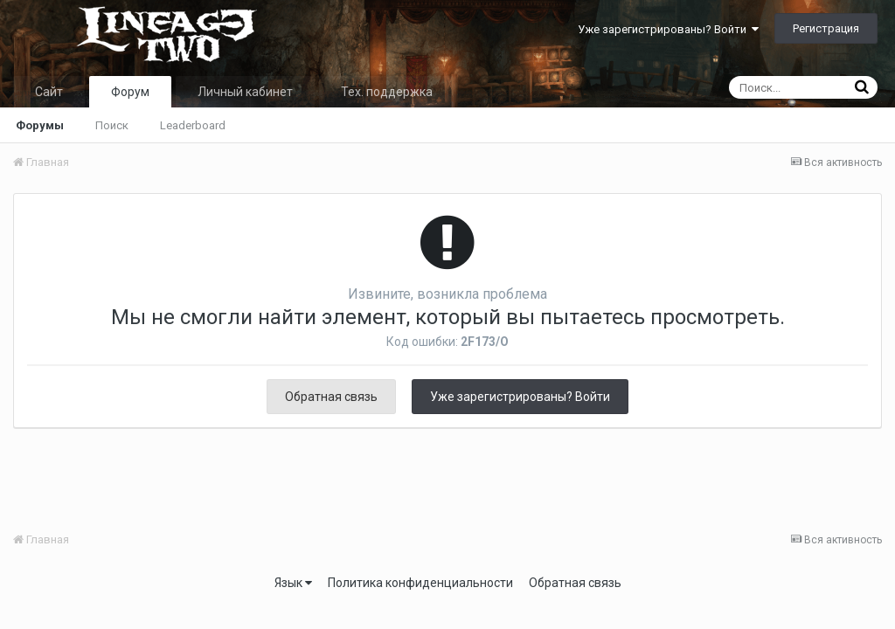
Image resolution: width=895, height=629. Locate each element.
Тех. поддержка (387, 92)
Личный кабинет (245, 92)
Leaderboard (192, 125)
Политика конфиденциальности (420, 583)
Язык (293, 583)
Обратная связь (331, 397)
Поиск (111, 125)
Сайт (49, 92)
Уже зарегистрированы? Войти (668, 29)
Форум (130, 92)
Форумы (40, 125)
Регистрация (826, 28)
